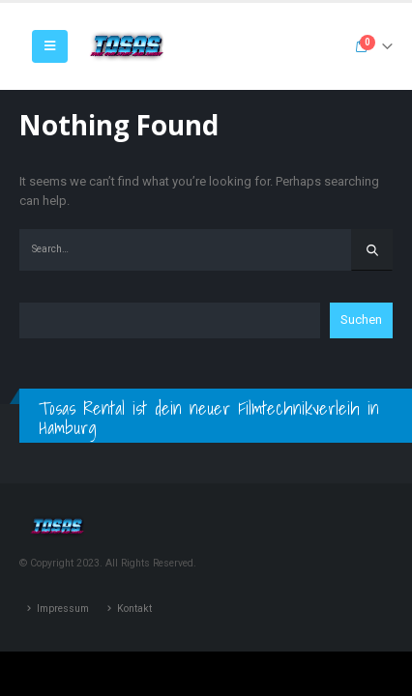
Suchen (361, 319)
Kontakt (134, 608)
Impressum (63, 608)
